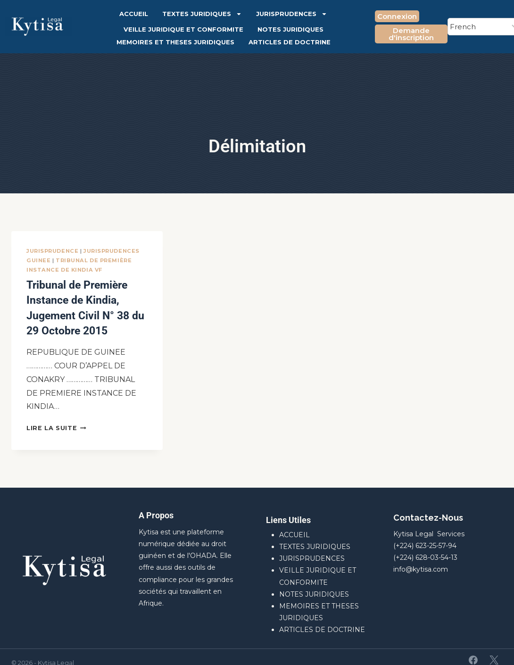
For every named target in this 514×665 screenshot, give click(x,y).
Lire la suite (56, 416)
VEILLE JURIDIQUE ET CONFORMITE (183, 29)
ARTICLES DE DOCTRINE (290, 42)
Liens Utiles (288, 508)
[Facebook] (473, 648)
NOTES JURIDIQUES (290, 29)
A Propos (156, 503)
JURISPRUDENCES (291, 14)
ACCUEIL (133, 13)
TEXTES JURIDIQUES (202, 14)
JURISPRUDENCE (52, 251)
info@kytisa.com (420, 557)
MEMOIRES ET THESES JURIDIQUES (175, 42)
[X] (494, 648)
